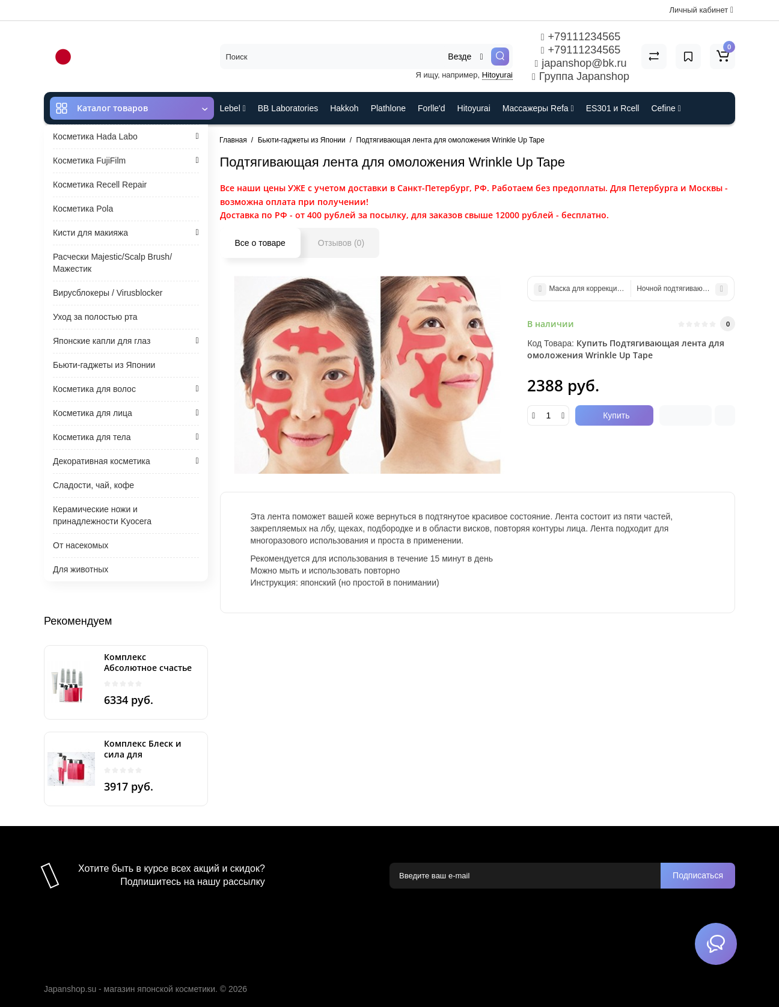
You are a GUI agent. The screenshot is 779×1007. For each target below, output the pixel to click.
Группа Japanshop (580, 76)
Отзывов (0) (341, 243)
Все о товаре (260, 243)
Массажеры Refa (538, 108)
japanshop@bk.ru (580, 63)
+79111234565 (580, 37)
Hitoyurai (497, 74)
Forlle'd (431, 108)
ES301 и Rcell (613, 108)
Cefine (665, 108)
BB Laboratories (288, 108)
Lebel (233, 108)
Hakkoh (344, 108)
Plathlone (388, 108)
